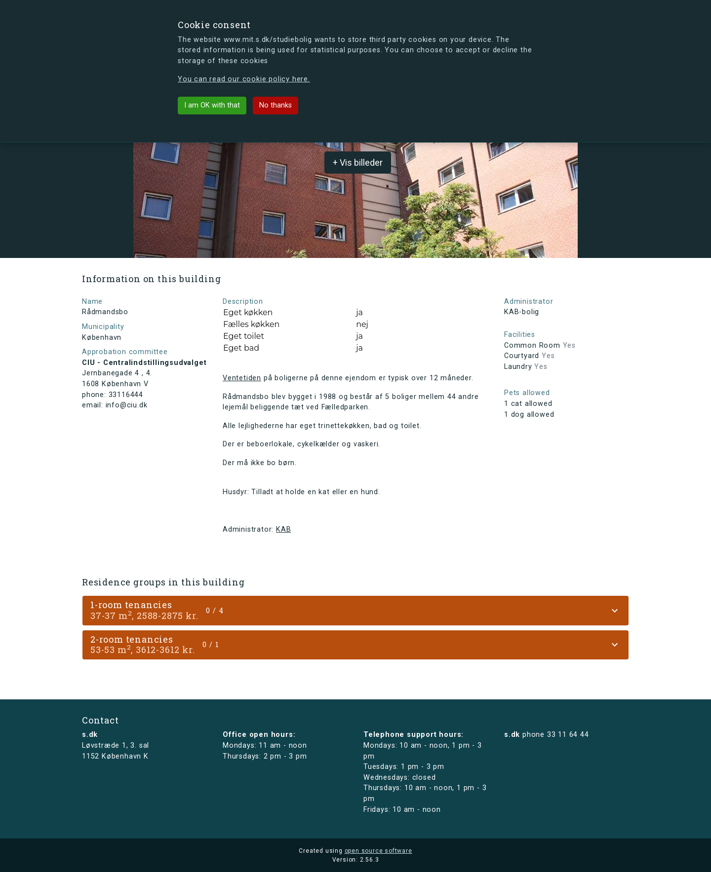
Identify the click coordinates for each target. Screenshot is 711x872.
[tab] (355, 610)
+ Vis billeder (358, 162)
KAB (283, 529)
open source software (378, 850)
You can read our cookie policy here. (244, 79)
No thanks (275, 105)
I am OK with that (212, 105)
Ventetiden (242, 378)
